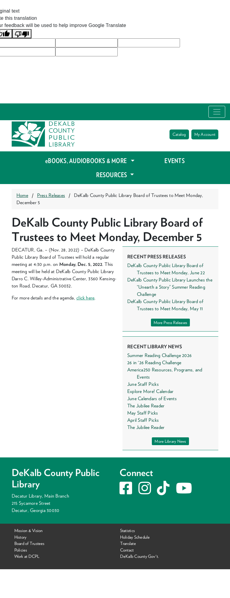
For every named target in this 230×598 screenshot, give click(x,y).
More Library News (170, 441)
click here (85, 298)
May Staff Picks (142, 413)
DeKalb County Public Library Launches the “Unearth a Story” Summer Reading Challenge (169, 287)
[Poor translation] (21, 33)
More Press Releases (170, 322)
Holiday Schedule (135, 536)
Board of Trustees (29, 543)
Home (22, 195)
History (20, 536)
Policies (20, 549)
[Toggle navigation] (216, 112)
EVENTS (174, 161)
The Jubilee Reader (145, 406)
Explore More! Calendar (150, 391)
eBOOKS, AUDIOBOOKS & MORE (87, 161)
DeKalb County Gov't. (139, 556)
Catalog (179, 134)
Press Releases (51, 195)
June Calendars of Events (152, 398)
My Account (204, 134)
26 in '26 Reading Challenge (154, 362)
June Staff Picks (143, 384)
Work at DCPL (27, 556)
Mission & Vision (28, 530)
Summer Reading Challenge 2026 (159, 355)
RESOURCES (112, 175)
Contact (127, 549)
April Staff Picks (143, 420)
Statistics (127, 530)
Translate (128, 543)
